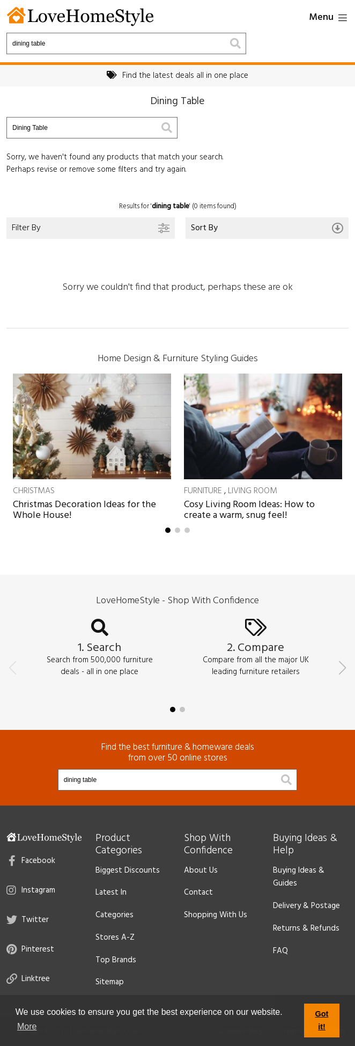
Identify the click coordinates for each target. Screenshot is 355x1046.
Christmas (34, 491)
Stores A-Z (115, 937)
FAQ (280, 951)
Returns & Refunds (306, 928)
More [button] (26, 1026)
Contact (198, 892)
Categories (114, 915)
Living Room (252, 491)
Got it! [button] (322, 1020)
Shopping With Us (215, 915)
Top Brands (115, 960)
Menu (328, 17)
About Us (201, 870)
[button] (168, 530)
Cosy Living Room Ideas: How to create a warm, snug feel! (249, 510)
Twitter (27, 919)
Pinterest (30, 949)
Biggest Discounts (127, 870)
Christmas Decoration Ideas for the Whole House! (84, 510)
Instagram (30, 890)
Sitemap (109, 982)
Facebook (32, 860)
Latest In (111, 892)
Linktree (28, 978)
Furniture (203, 491)
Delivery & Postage (306, 905)
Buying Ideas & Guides (298, 877)
